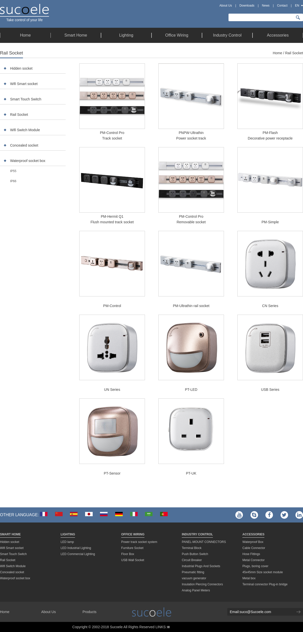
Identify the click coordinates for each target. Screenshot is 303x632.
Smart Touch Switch (25, 99)
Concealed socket (24, 145)
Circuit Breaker (192, 560)
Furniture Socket (132, 548)
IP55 (13, 171)
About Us (225, 5)
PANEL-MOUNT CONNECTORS (204, 542)
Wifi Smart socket (24, 84)
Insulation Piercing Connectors (202, 584)
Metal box (249, 578)
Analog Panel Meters (196, 590)
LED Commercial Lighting (78, 554)
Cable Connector (253, 548)
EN (297, 5)
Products (89, 612)
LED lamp (67, 542)
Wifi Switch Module (25, 130)
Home (277, 53)
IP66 (13, 181)
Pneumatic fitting (193, 572)
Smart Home (10, 534)
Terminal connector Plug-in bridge (265, 584)
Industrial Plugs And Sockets (201, 566)
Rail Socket (19, 115)
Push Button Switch (195, 554)
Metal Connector (253, 560)
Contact (282, 5)
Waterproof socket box (27, 161)
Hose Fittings (251, 554)
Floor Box (127, 554)
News (265, 5)
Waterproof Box (252, 542)
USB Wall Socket (132, 560)
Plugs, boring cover (255, 566)
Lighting (68, 534)
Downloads (246, 5)
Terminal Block (191, 548)
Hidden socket (21, 68)
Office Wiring (132, 534)
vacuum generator (194, 578)
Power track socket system (139, 542)
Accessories (253, 534)
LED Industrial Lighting (76, 548)
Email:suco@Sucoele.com (250, 612)
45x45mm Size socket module (262, 572)
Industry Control (197, 534)
